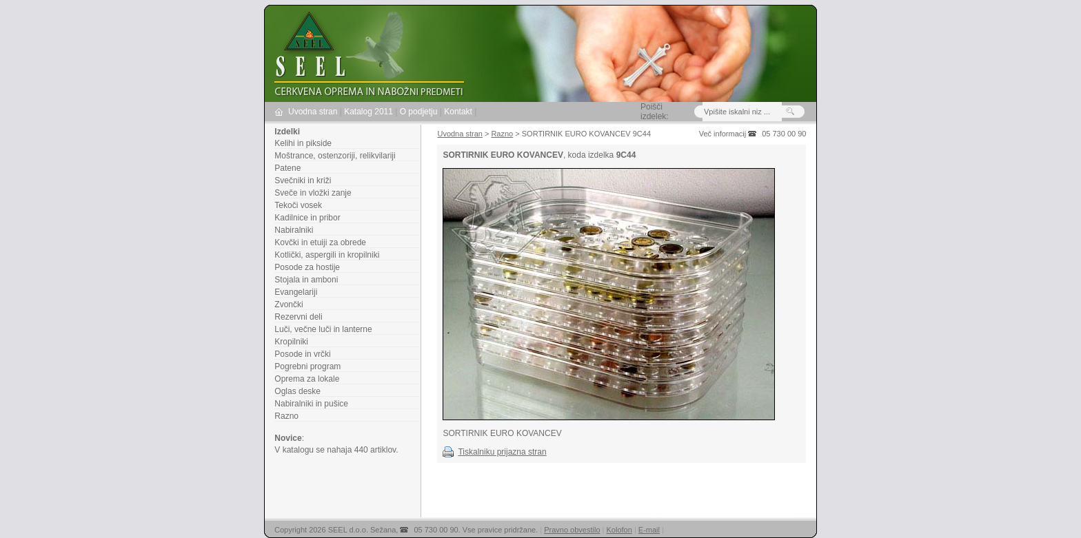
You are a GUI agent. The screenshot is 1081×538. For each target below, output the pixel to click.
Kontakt (458, 111)
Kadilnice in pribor (307, 218)
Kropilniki (291, 341)
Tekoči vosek (298, 205)
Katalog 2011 (368, 111)
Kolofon (619, 530)
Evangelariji (295, 292)
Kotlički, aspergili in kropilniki (326, 255)
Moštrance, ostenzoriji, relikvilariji (334, 156)
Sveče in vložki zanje (312, 193)
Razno (286, 416)
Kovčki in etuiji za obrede (320, 242)
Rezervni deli (298, 317)
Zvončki (288, 304)
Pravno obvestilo (572, 530)
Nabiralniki (293, 230)
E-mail (649, 530)
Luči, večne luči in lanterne (323, 329)
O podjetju (419, 111)
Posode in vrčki (302, 354)
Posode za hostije (307, 267)
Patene (287, 168)
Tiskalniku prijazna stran (502, 452)
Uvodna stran (312, 111)
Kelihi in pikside (303, 143)
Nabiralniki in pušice (311, 403)
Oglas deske (297, 391)
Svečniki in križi (302, 180)
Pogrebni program (307, 366)
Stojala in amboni (306, 279)
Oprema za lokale (306, 379)
